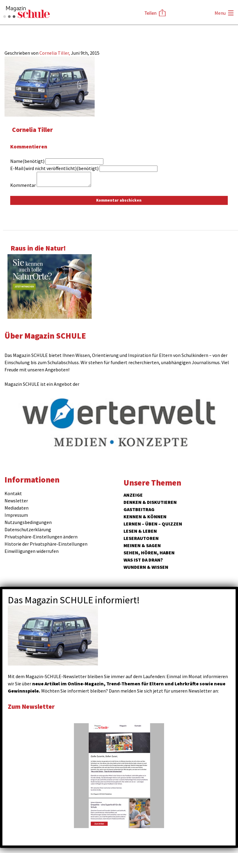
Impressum (16, 515)
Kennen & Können (145, 516)
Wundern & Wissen (146, 567)
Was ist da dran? (143, 560)
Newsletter (16, 501)
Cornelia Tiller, (55, 53)
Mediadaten (17, 508)
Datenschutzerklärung (28, 529)
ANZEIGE (133, 495)
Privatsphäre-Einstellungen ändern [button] (41, 537)
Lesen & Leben (140, 531)
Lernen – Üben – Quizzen (153, 524)
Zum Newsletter (33, 706)
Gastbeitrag (139, 509)
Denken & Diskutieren (150, 502)
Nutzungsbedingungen (28, 522)
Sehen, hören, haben (149, 553)
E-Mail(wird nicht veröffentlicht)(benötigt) (54, 168)
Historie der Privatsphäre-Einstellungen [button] (46, 544)
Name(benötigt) (27, 161)
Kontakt (13, 493)
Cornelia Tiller (34, 129)
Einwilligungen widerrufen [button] (32, 551)
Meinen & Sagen (142, 545)
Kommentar (23, 185)
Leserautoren (141, 538)
